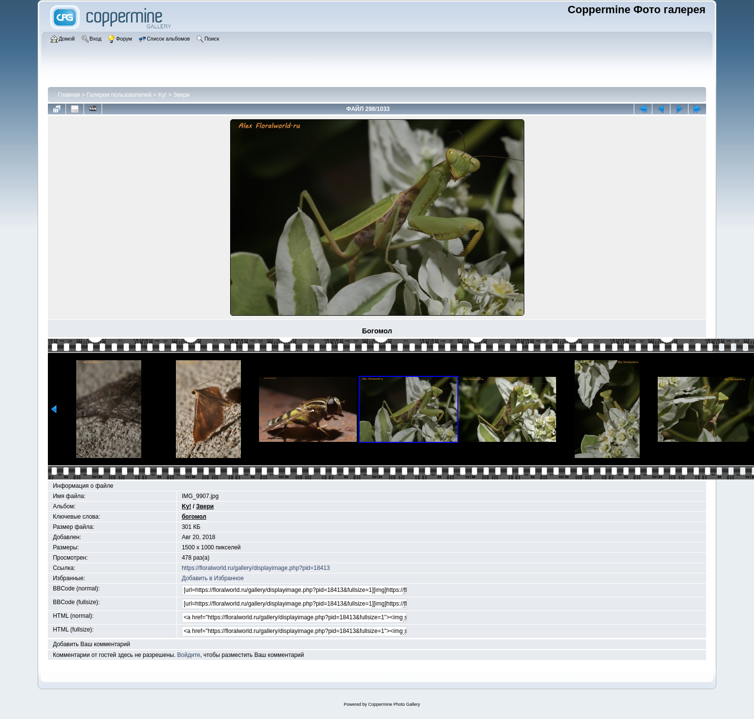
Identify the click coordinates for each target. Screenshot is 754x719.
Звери (181, 94)
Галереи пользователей (119, 94)
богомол (194, 516)
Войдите (188, 655)
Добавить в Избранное (213, 578)
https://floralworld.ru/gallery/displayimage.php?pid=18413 (256, 568)
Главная (69, 94)
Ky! (162, 94)
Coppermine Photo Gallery (394, 704)
